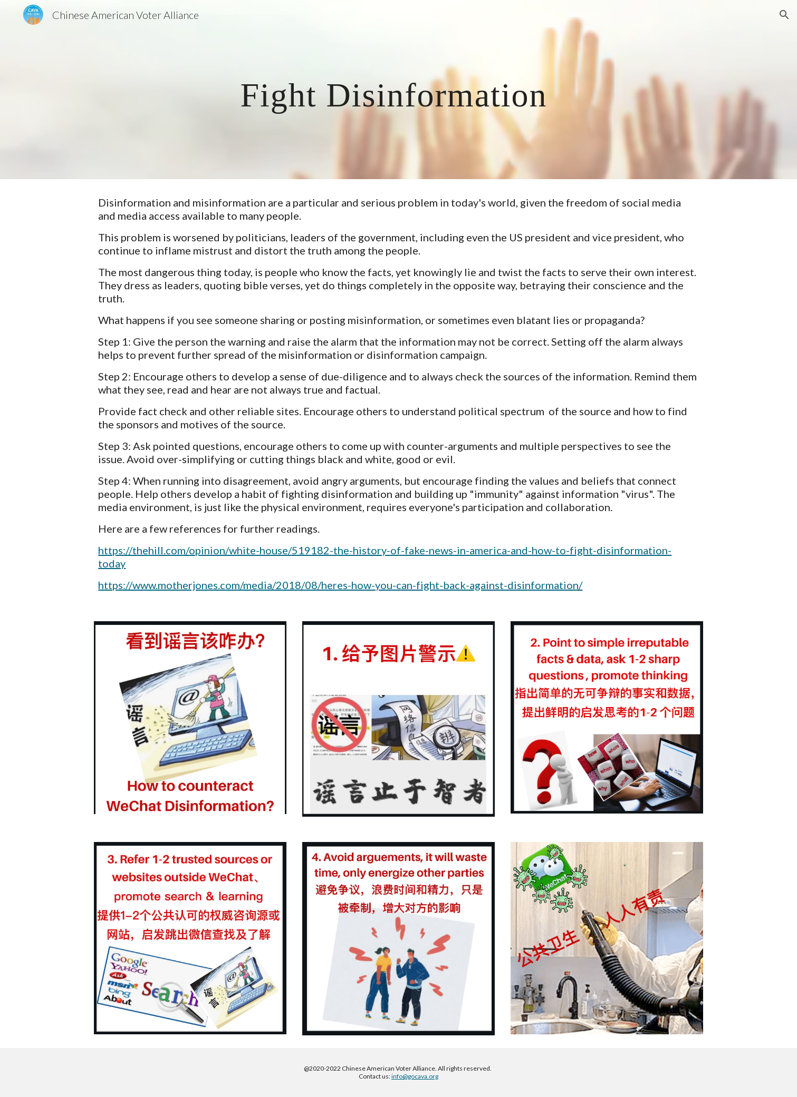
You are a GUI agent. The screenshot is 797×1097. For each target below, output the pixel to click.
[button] (784, 14)
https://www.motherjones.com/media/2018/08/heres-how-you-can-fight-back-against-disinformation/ (340, 585)
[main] (398, 89)
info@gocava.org (414, 1076)
